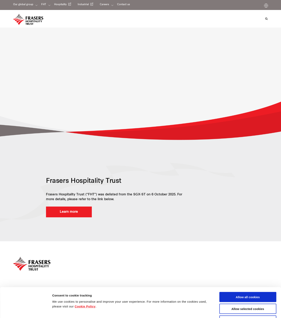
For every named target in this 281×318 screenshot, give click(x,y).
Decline (247, 292)
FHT (43, 4)
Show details (209, 310)
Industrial (83, 4)
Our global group (23, 4)
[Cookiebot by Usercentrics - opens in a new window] (25, 310)
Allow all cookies (248, 269)
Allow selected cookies (247, 281)
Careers (104, 4)
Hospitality (60, 4)
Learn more (69, 212)
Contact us (123, 4)
